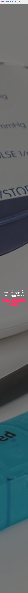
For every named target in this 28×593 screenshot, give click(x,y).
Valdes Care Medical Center (15, 1)
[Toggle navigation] (26, 1)
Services (6, 300)
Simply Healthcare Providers (18, 300)
